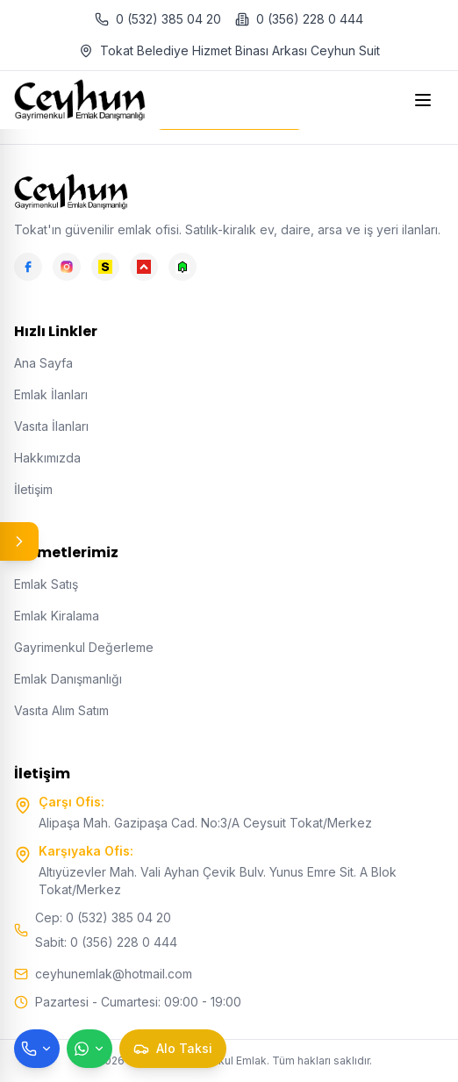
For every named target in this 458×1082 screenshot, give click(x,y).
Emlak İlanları (51, 394)
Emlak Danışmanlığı (68, 678)
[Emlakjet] (182, 267)
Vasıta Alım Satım (61, 710)
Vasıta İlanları (51, 426)
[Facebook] (28, 267)
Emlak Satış (46, 584)
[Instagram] (67, 267)
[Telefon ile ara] (37, 1048)
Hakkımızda (47, 457)
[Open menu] (424, 100)
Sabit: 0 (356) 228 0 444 (106, 942)
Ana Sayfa (43, 362)
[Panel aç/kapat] (19, 541)
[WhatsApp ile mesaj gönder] (89, 1048)
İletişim (33, 489)
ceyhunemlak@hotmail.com (113, 973)
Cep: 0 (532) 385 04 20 (103, 917)
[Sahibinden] (105, 267)
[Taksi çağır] (172, 1048)
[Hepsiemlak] (144, 267)
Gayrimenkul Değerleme (84, 647)
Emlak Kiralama (56, 615)
